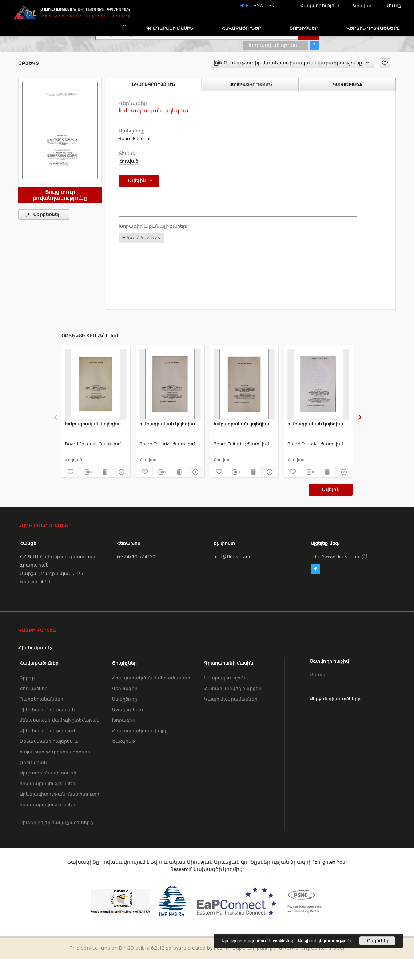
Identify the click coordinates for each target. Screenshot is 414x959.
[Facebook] (315, 569)
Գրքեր (27, 678)
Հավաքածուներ (241, 28)
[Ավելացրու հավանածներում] (385, 63)
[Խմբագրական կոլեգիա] (95, 384)
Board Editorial (134, 138)
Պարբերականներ (41, 699)
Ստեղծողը (124, 699)
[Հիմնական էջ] (124, 28)
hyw (259, 5)
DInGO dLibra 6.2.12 (142, 948)
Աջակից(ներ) (127, 709)
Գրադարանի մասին (170, 28)
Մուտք (393, 5)
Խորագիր (123, 720)
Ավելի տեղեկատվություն (324, 941)
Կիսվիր (362, 6)
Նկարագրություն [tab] (153, 84)
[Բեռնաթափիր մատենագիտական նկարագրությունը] (87, 472)
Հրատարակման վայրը (140, 731)
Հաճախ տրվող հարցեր (233, 688)
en (272, 5)
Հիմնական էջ (35, 648)
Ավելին (330, 489)
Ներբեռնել (41, 214)
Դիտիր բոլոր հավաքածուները (56, 822)
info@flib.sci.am (232, 557)
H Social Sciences (141, 237)
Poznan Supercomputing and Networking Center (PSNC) (279, 948)
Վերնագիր (125, 688)
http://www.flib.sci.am (335, 557)
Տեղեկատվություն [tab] (250, 84)
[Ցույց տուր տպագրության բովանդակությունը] (104, 472)
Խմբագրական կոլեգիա (93, 424)
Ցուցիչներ (304, 28)
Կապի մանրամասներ (230, 699)
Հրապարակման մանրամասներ (151, 678)
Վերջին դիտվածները (373, 28)
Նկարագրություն (224, 678)
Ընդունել (377, 940)
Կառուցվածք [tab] (347, 84)
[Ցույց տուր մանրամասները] (120, 472)
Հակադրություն (319, 5)
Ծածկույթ (123, 741)
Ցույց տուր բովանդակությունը (60, 195)
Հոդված (129, 161)
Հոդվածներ (34, 688)
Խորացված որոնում (275, 45)
